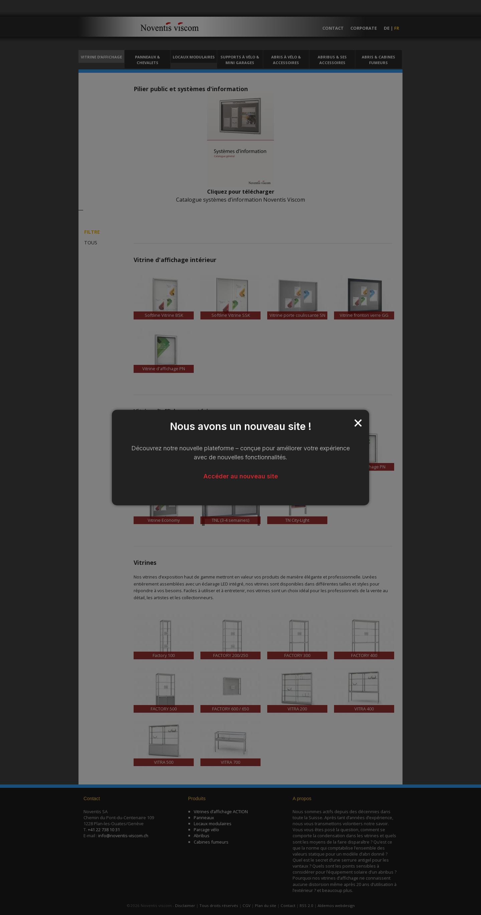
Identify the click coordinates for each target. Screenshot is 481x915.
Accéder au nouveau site (240, 475)
